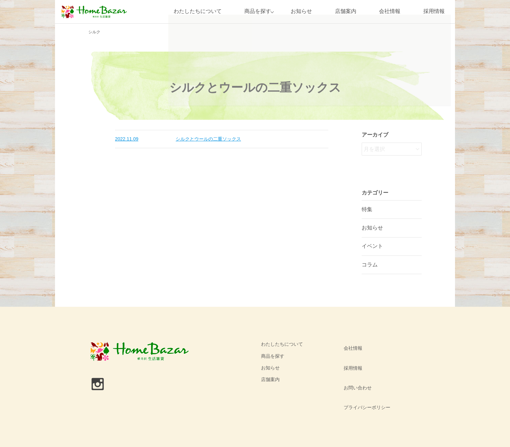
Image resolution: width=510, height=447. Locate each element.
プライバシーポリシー (364, 379)
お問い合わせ (355, 367)
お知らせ (301, 11)
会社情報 (389, 11)
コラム (370, 264)
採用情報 (434, 11)
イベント (372, 246)
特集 (367, 209)
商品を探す (254, 11)
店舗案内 (345, 11)
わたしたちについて (194, 11)
